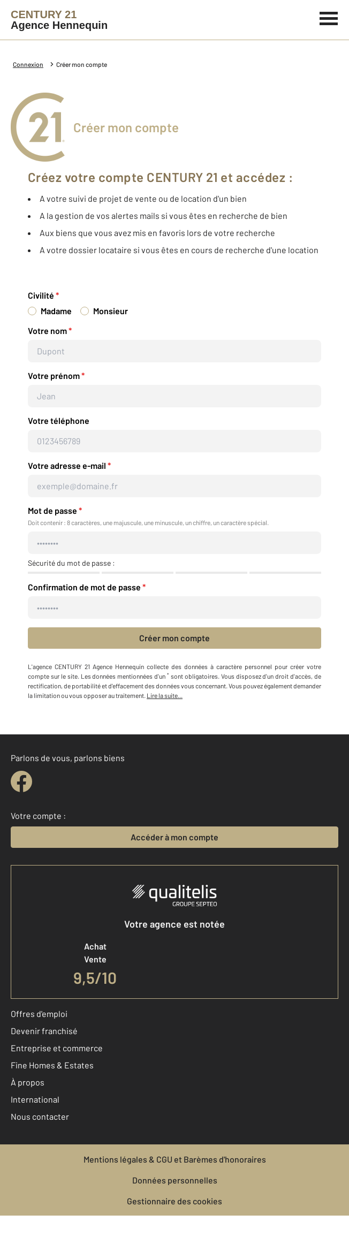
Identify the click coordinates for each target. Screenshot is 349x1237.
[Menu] (329, 17)
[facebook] (21, 781)
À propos (27, 1082)
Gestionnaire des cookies (174, 1201)
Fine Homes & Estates (52, 1065)
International (35, 1099)
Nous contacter (40, 1116)
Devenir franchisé (44, 1031)
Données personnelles (174, 1180)
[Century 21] (59, 20)
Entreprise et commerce (57, 1048)
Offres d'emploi (39, 1013)
